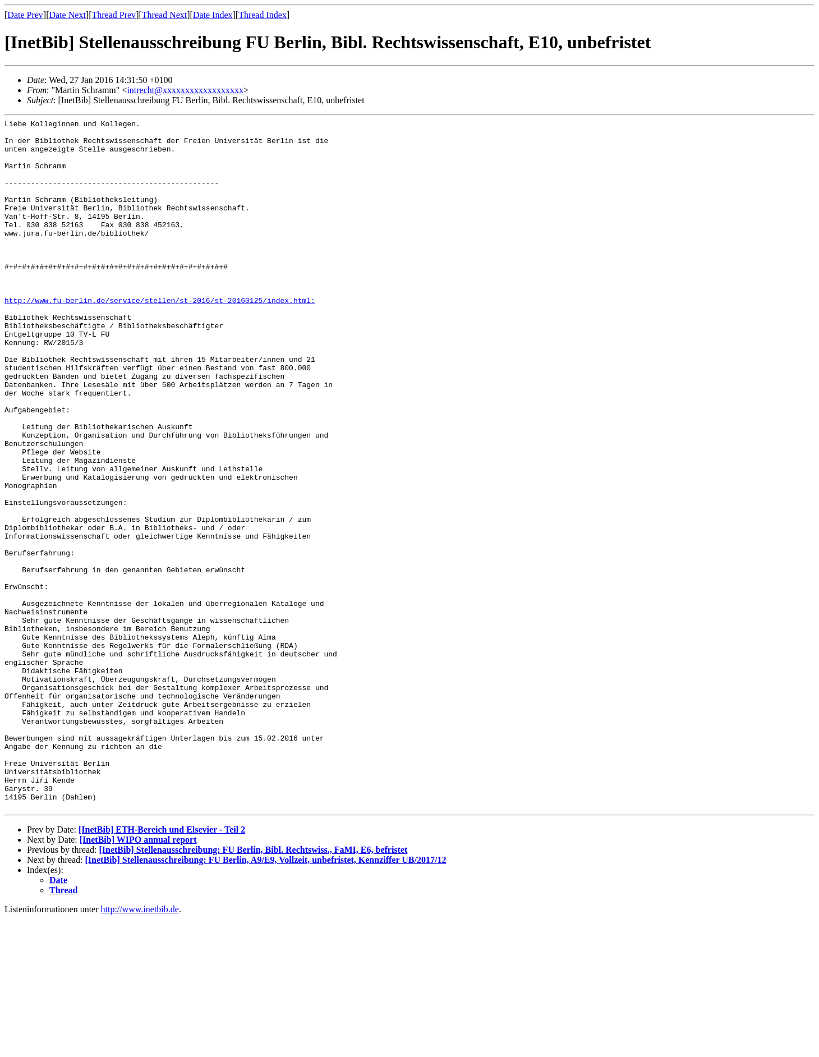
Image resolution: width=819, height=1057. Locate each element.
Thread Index (262, 15)
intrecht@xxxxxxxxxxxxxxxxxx (185, 90)
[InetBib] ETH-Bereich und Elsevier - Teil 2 (162, 967)
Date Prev (25, 15)
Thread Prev (113, 15)
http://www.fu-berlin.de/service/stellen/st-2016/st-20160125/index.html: (159, 337)
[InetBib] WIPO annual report (138, 977)
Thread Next (164, 15)
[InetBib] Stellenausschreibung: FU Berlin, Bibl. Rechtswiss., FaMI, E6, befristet (253, 987)
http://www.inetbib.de (140, 1047)
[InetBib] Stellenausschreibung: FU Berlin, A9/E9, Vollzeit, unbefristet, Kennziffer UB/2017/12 (266, 998)
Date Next (67, 15)
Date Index (213, 15)
